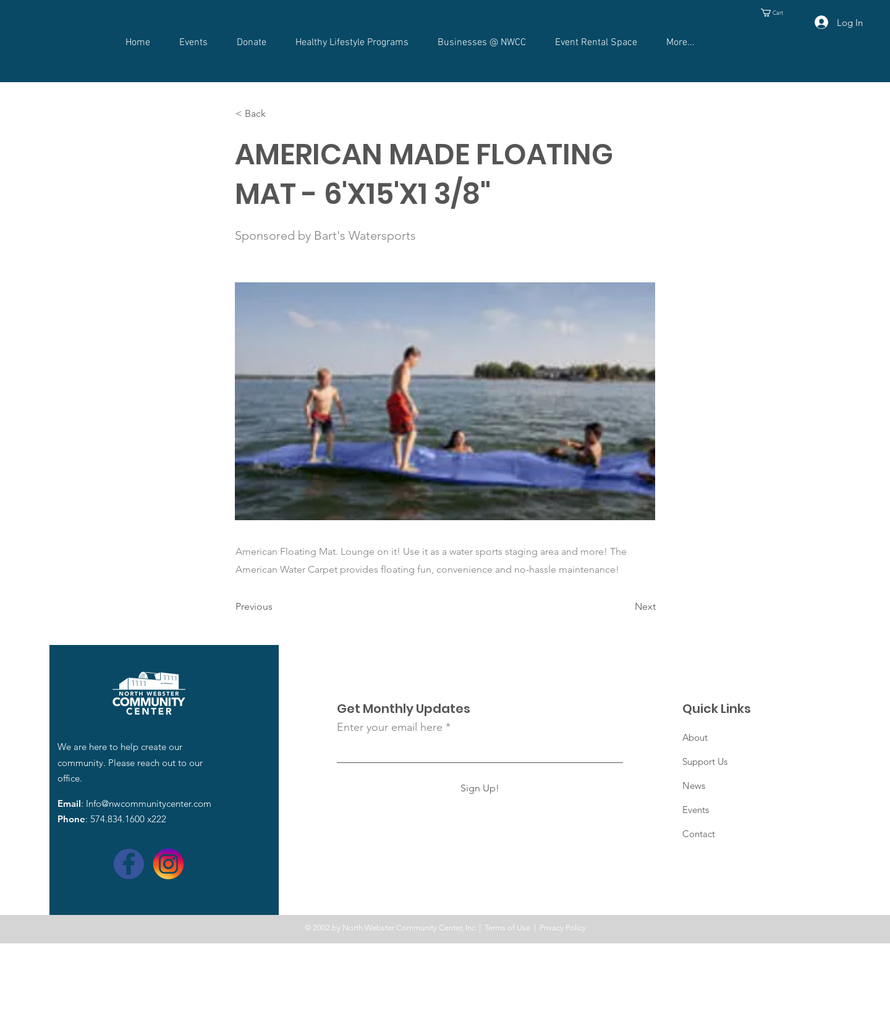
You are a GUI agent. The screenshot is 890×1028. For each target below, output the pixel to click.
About (695, 737)
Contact (698, 834)
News (693, 785)
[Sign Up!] (480, 788)
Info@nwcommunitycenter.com (148, 803)
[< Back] (276, 113)
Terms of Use (507, 927)
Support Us (704, 761)
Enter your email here (390, 727)
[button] (776, 13)
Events (695, 809)
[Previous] (276, 606)
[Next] (625, 606)
